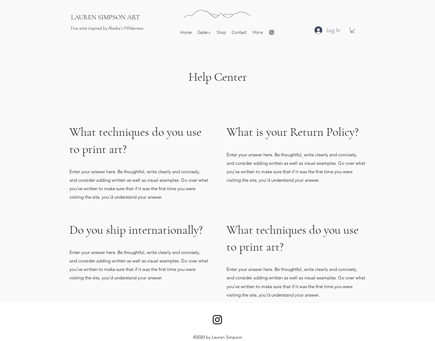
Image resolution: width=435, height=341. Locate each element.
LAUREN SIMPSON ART (105, 17)
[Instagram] (272, 32)
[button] (352, 30)
